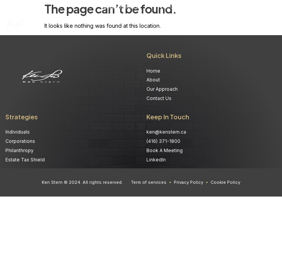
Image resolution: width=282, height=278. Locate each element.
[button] (271, 26)
